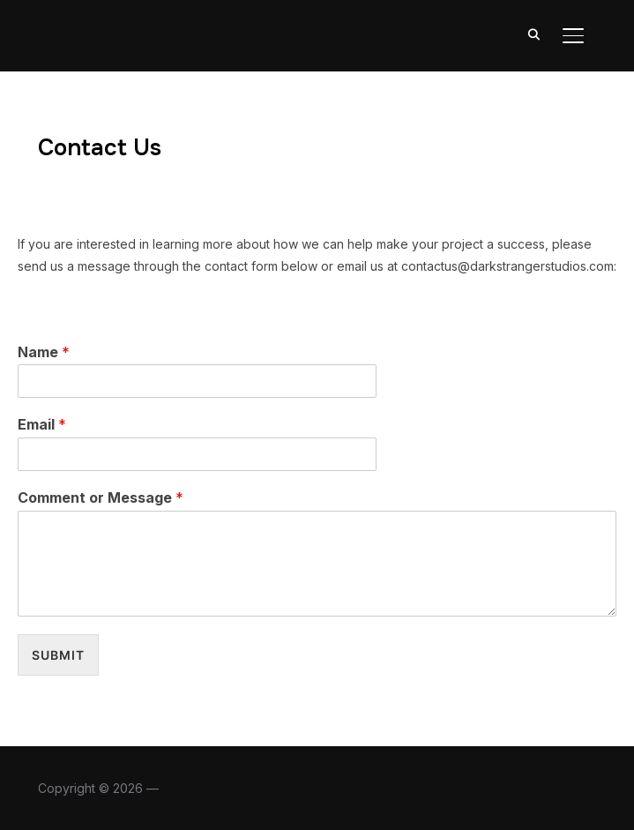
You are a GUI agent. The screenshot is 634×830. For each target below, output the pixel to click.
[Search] (534, 33)
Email (42, 424)
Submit (58, 654)
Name (44, 352)
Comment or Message (100, 497)
